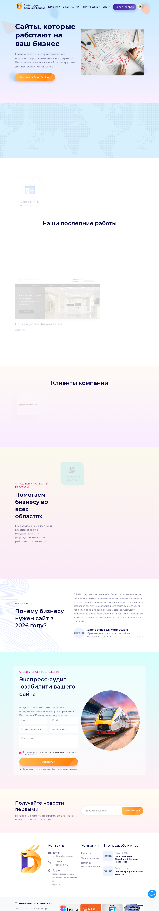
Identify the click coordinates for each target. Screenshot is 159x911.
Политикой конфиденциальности (52, 726)
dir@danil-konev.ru (63, 830)
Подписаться (132, 784)
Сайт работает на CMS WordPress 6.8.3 (54, 903)
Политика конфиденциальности (90, 838)
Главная (53, 7)
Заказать (60, 735)
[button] (139, 610)
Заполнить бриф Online (37, 79)
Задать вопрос (126, 7)
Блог (106, 7)
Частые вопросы (90, 831)
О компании (71, 7)
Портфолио (90, 7)
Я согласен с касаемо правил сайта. (46, 727)
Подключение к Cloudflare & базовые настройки (126, 833)
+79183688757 (60, 838)
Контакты (86, 827)
